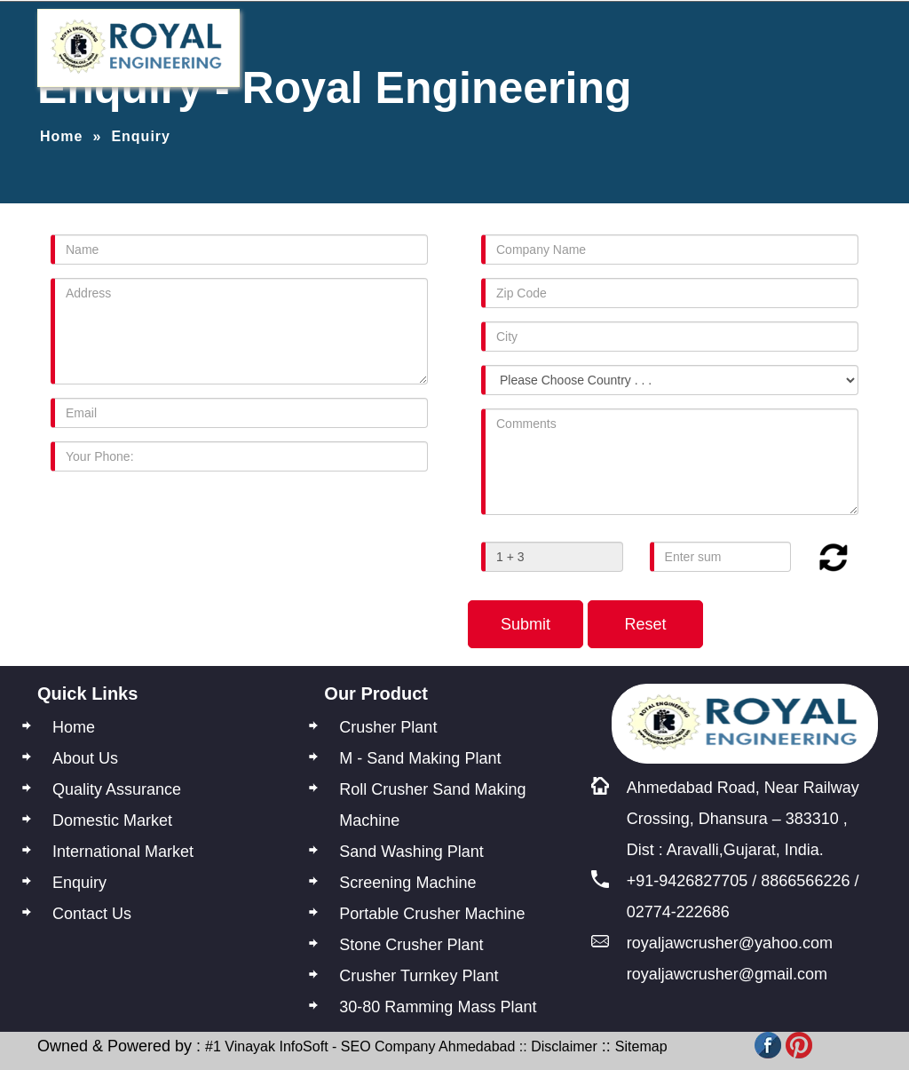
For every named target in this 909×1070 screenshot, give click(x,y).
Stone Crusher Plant (411, 945)
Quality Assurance (116, 789)
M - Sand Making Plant (420, 758)
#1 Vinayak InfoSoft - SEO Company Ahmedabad (360, 1046)
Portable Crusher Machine (432, 914)
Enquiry (79, 883)
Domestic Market (112, 820)
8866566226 (805, 881)
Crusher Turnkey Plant (418, 976)
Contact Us (91, 914)
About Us (85, 758)
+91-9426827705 (687, 881)
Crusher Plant (388, 727)
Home (61, 136)
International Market (123, 851)
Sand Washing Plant (411, 851)
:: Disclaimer (556, 1046)
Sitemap (641, 1046)
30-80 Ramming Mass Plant (437, 1007)
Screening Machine (407, 883)
